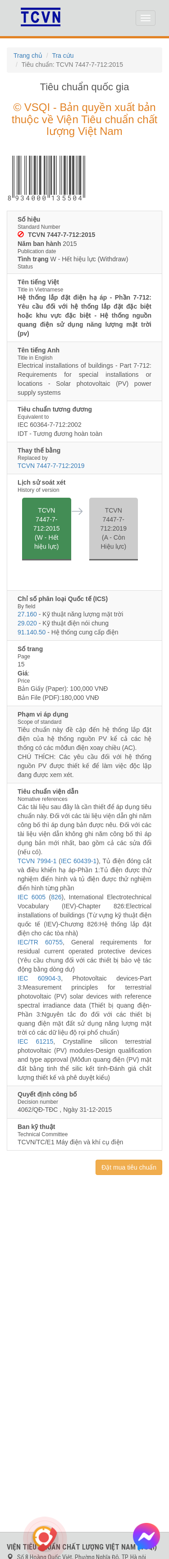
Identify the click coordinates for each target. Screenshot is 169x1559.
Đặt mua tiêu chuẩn (128, 1167)
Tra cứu (62, 55)
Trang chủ (28, 55)
